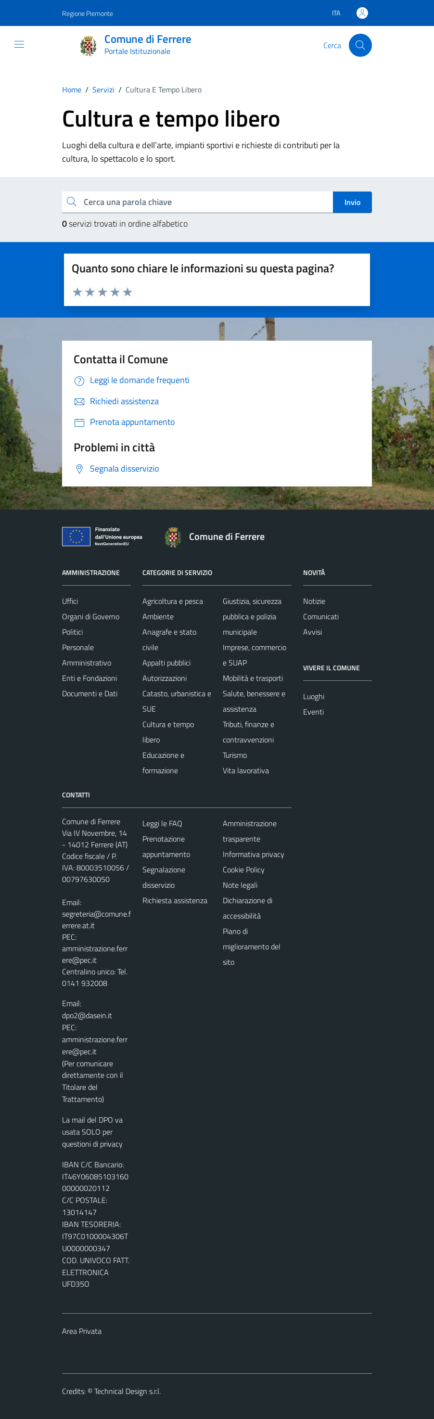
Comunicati (321, 616)
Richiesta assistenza (174, 900)
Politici (72, 632)
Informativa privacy (253, 854)
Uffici (70, 601)
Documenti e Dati (89, 693)
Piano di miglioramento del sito (252, 946)
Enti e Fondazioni (89, 678)
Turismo (235, 755)
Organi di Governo (90, 616)
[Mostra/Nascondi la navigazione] (19, 44)
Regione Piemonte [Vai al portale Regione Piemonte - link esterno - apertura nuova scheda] (87, 13)
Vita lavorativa (246, 770)
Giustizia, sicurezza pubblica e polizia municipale (252, 616)
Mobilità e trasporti (253, 678)
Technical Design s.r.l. (127, 1391)
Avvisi (312, 632)
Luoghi (313, 696)
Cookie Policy (244, 869)
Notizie (314, 601)
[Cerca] (360, 45)
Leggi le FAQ (162, 823)
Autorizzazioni (164, 678)
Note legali (240, 885)
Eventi (313, 711)
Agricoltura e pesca (172, 601)
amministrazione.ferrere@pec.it (95, 954)
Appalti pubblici (166, 662)
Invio (352, 202)
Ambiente (158, 616)
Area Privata (82, 1331)
